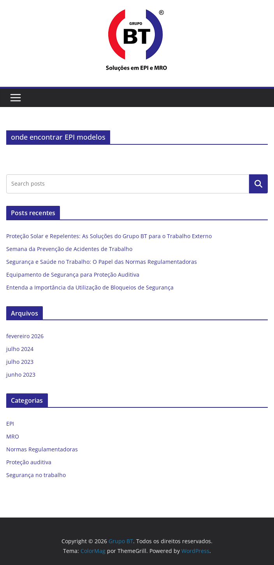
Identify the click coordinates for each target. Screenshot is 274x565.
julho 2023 (19, 361)
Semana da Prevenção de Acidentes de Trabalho (69, 249)
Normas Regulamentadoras (42, 449)
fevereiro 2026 (25, 336)
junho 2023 (20, 374)
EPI (10, 423)
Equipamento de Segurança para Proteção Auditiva (72, 274)
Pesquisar (258, 183)
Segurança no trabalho (36, 475)
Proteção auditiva (28, 462)
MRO (12, 436)
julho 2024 (19, 349)
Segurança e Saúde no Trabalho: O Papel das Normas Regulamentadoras (101, 261)
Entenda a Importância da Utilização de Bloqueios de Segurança (90, 287)
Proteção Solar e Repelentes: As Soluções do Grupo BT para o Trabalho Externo (109, 236)
